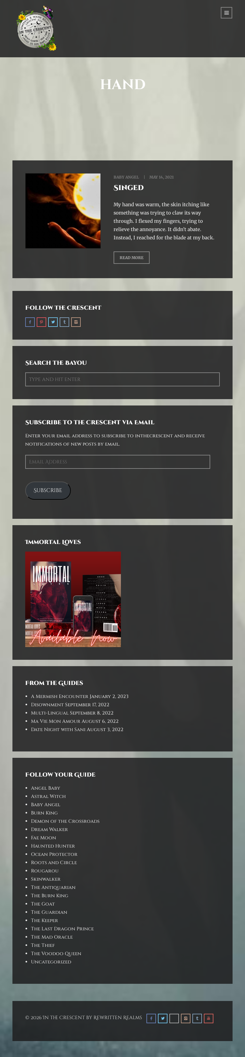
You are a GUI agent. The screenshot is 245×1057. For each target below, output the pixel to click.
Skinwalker (46, 879)
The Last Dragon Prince (62, 929)
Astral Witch (48, 796)
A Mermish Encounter (59, 696)
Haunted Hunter (53, 846)
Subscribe (47, 490)
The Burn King (49, 895)
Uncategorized (51, 962)
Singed (129, 188)
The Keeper (44, 920)
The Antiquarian (53, 887)
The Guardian (49, 912)
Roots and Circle (54, 862)
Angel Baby (45, 788)
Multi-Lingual (50, 713)
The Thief (43, 945)
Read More (132, 257)
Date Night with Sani (58, 729)
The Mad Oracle (52, 937)
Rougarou (45, 871)
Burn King (44, 813)
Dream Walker (49, 829)
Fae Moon (43, 838)
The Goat (43, 904)
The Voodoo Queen (56, 953)
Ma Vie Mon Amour (55, 721)
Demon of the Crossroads (65, 821)
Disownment (47, 704)
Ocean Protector (54, 854)
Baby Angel (126, 177)
